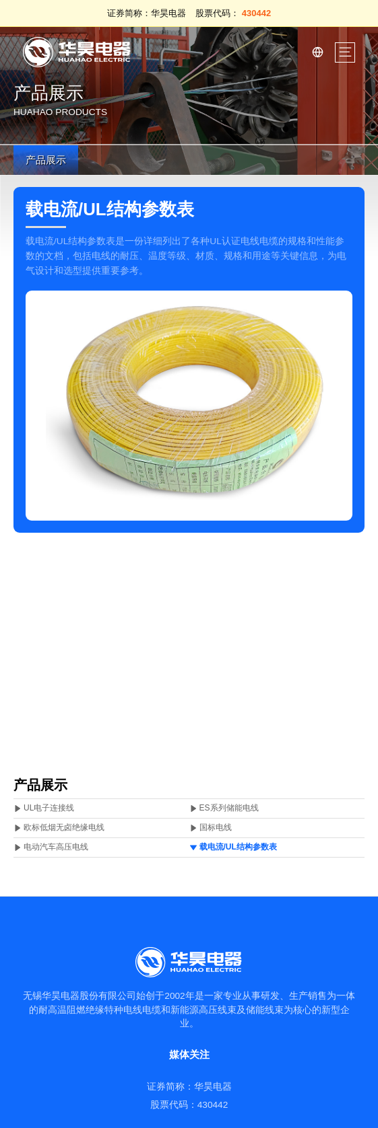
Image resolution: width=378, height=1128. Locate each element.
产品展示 (46, 159)
